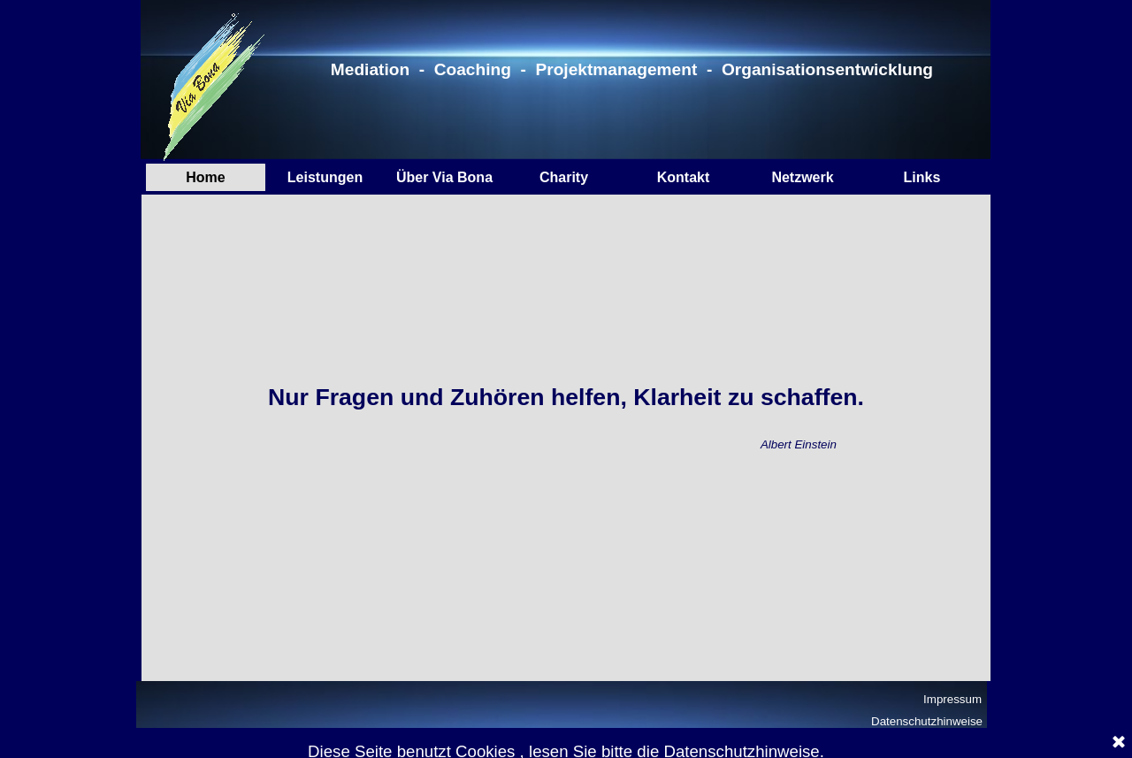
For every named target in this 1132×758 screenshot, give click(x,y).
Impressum (952, 699)
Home (205, 177)
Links (922, 177)
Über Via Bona (444, 177)
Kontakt (683, 177)
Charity (563, 177)
